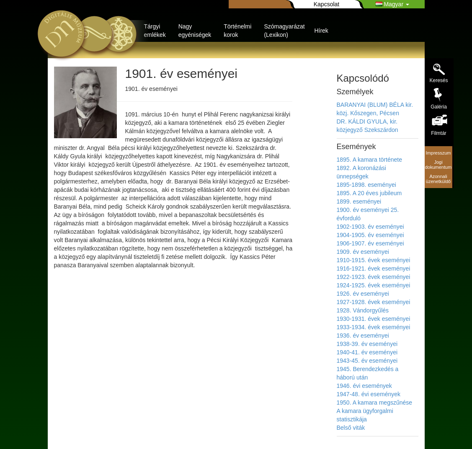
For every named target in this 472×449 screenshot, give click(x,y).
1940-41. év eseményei (367, 352)
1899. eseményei (359, 201)
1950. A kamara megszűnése (375, 402)
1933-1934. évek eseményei (373, 327)
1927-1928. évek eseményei (373, 302)
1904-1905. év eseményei (370, 235)
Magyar (392, 4)
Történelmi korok (237, 30)
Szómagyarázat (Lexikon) (284, 30)
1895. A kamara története (369, 159)
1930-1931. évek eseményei (373, 318)
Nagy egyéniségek (194, 30)
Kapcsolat (326, 4)
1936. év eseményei (363, 335)
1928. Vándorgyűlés (363, 310)
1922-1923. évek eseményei (373, 277)
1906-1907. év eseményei (370, 243)
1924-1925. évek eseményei (373, 285)
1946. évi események (364, 385)
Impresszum (438, 152)
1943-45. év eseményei (367, 360)
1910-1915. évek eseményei (373, 260)
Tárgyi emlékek (155, 30)
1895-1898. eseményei (366, 184)
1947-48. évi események (369, 394)
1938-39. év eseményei (367, 344)
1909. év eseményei (363, 251)
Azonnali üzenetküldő (438, 179)
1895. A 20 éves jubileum (369, 193)
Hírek (321, 30)
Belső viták (351, 427)
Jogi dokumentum (438, 165)
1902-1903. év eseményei (370, 226)
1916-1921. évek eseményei (373, 268)
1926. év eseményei (363, 293)
